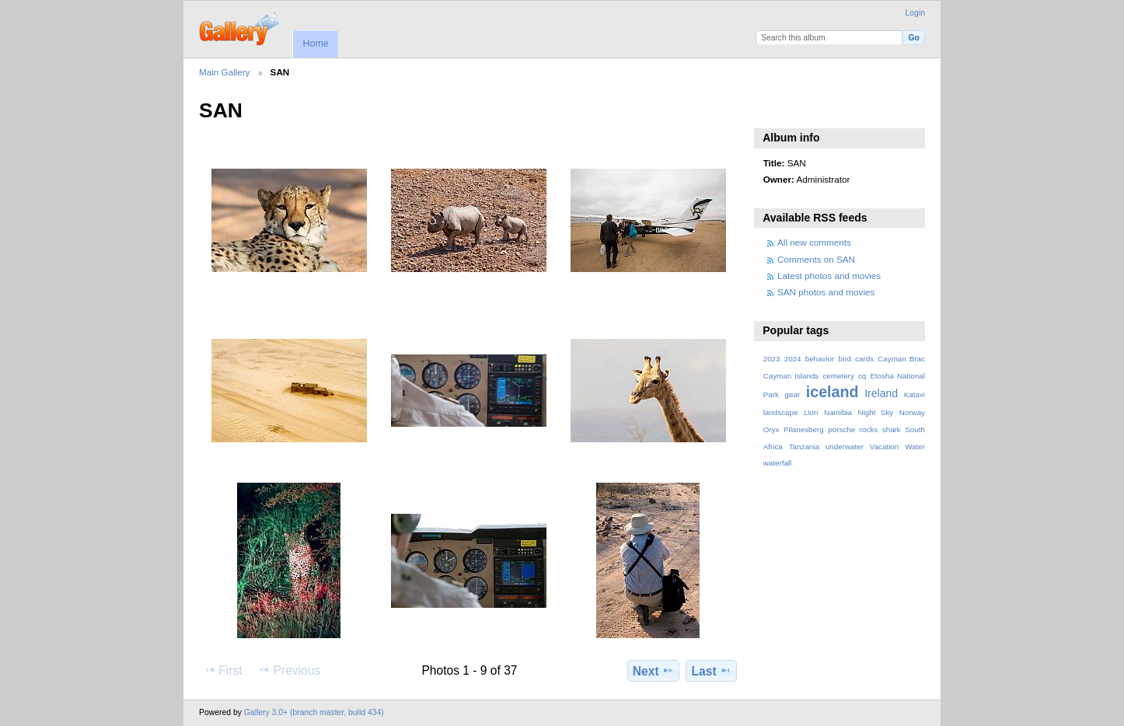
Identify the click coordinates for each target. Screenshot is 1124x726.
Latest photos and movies (829, 276)
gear (793, 394)
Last (711, 671)
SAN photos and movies (825, 292)
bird (845, 358)
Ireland (881, 393)
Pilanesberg (804, 429)
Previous (289, 670)
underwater (845, 446)
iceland (832, 391)
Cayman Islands (791, 376)
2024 (792, 358)
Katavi (914, 394)
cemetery (837, 376)
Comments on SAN (816, 259)
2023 (771, 358)
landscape (780, 412)
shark (891, 429)
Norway (912, 412)
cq (862, 376)
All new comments (814, 242)
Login (915, 13)
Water (915, 446)
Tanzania (804, 446)
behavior (820, 358)
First (223, 670)
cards (864, 358)
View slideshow (771, 109)
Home (315, 43)
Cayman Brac (901, 358)
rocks (869, 429)
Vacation (884, 446)
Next (653, 671)
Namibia (838, 412)
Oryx (771, 429)
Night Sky (876, 412)
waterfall (777, 463)
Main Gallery (224, 72)
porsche (841, 429)
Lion (811, 412)
